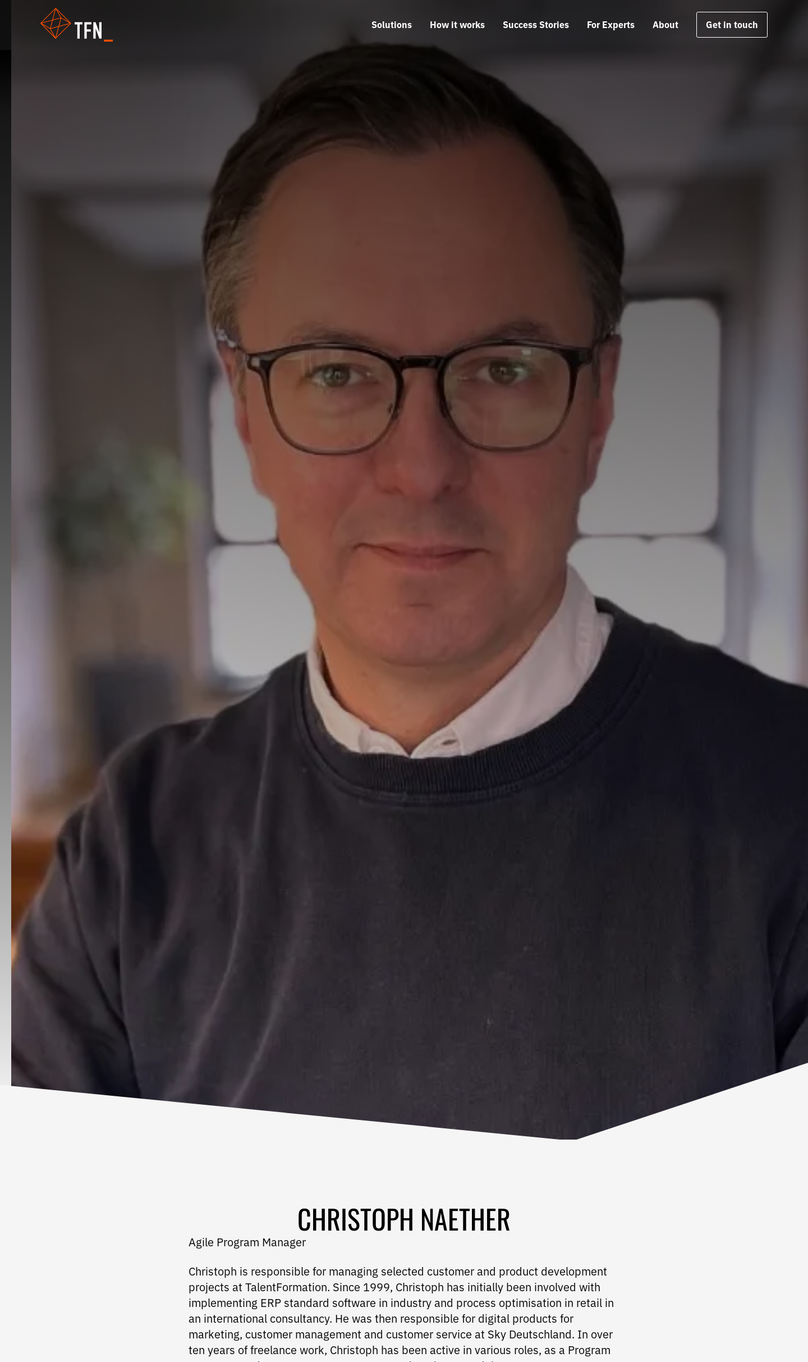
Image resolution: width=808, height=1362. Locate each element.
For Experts (611, 24)
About (665, 24)
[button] (83, 25)
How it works (457, 24)
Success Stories (536, 24)
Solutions (391, 24)
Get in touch (732, 24)
